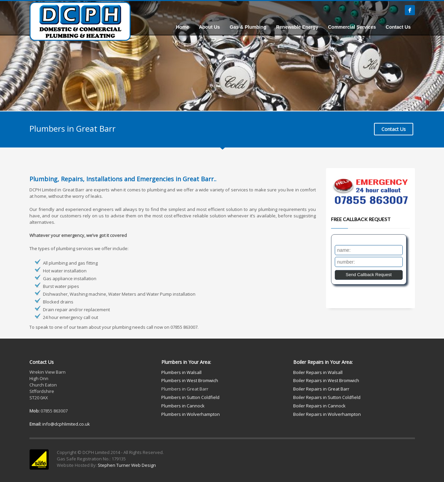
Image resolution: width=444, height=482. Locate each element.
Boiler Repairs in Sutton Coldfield (326, 397)
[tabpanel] (222, 55)
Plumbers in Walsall (181, 372)
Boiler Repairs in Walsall (318, 372)
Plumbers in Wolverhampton (190, 414)
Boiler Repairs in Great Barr (321, 389)
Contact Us (393, 129)
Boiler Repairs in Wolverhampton (327, 414)
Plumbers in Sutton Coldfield (190, 397)
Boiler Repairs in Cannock (319, 406)
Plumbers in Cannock (183, 406)
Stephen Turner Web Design (127, 465)
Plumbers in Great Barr (184, 389)
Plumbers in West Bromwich (189, 380)
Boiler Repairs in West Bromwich (326, 380)
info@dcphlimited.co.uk (66, 424)
